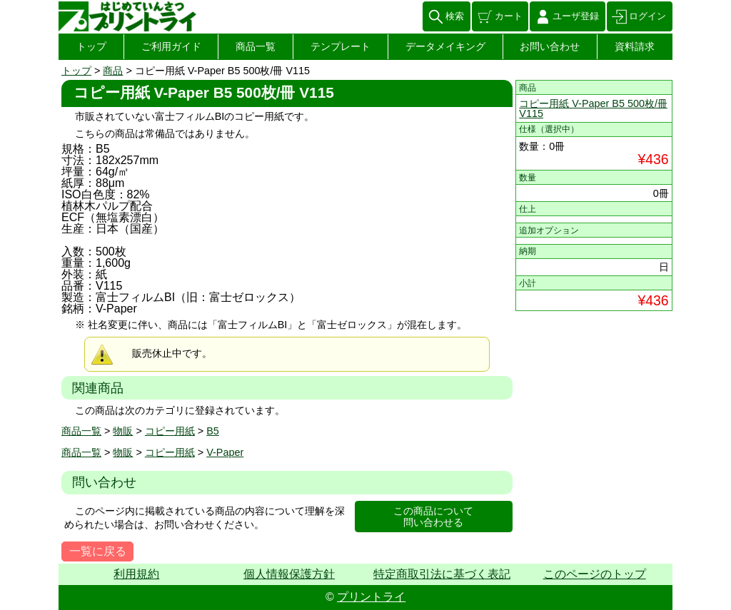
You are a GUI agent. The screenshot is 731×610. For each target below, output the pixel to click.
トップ (91, 46)
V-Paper (224, 452)
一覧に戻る (97, 551)
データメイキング (445, 46)
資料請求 (635, 46)
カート (509, 16)
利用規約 (136, 574)
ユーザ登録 (576, 16)
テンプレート (340, 46)
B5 (212, 431)
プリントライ (371, 597)
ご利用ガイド (171, 46)
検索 (454, 16)
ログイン (647, 16)
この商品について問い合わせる (433, 517)
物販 (123, 431)
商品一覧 (256, 46)
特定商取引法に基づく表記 (441, 574)
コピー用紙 (170, 431)
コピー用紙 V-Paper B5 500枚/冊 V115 (593, 108)
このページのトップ (594, 574)
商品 (113, 70)
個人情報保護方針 (289, 574)
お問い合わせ (550, 46)
